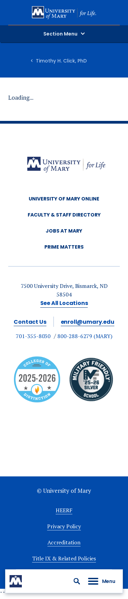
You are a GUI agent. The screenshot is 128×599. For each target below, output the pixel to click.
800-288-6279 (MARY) (84, 336)
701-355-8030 (33, 336)
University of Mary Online (64, 198)
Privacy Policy (64, 526)
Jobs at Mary (64, 230)
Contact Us (30, 322)
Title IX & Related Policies (64, 558)
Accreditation (64, 542)
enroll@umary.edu (87, 322)
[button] (76, 581)
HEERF (64, 510)
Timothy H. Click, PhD (61, 60)
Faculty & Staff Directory (64, 214)
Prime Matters (64, 246)
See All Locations (64, 303)
